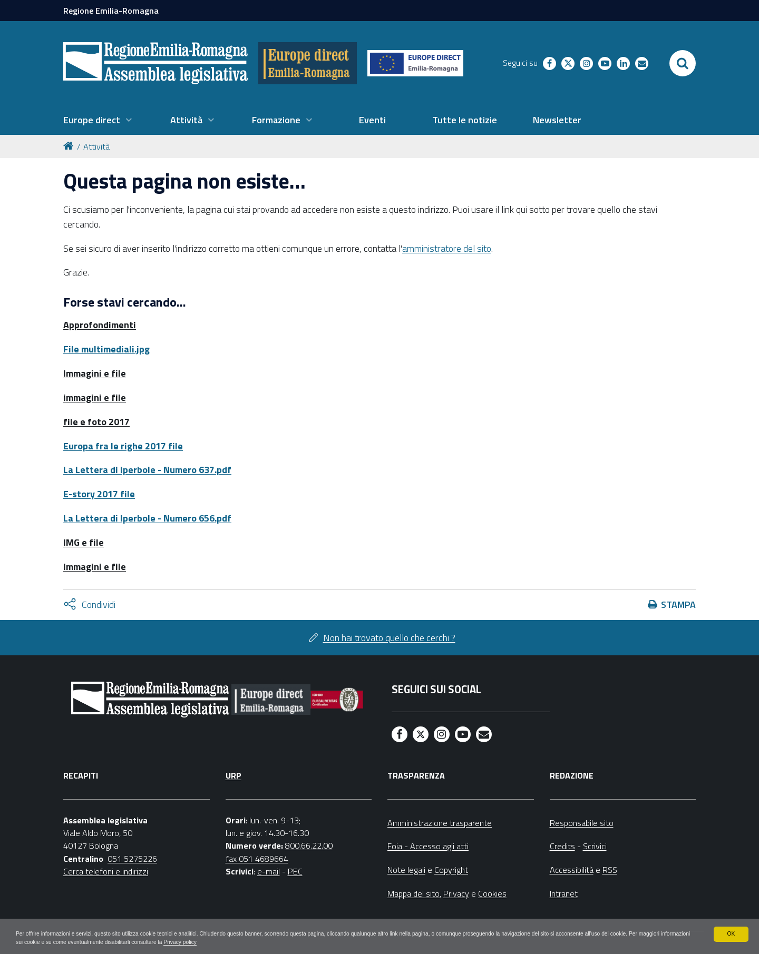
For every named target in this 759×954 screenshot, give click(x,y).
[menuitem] (97, 120)
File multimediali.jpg (106, 349)
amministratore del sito (446, 248)
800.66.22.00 (309, 845)
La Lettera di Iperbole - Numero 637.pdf (147, 470)
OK (730, 932)
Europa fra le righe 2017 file (123, 446)
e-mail (268, 871)
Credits (562, 846)
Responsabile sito (582, 823)
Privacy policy (333, 941)
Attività (96, 146)
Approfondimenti (99, 325)
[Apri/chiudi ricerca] (682, 63)
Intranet (564, 893)
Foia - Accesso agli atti (428, 846)
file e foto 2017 (96, 422)
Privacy (456, 893)
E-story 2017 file (99, 494)
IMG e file (83, 542)
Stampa (678, 604)
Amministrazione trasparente (439, 823)
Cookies (492, 893)
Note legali (406, 869)
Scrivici (595, 846)
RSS (609, 869)
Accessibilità (571, 869)
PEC (295, 871)
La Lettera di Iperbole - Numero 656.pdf (147, 518)
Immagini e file (94, 373)
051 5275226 (132, 858)
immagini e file (94, 397)
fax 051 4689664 (257, 858)
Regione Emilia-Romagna (111, 10)
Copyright (451, 869)
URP (233, 775)
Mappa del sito (413, 893)
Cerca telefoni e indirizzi (105, 871)
